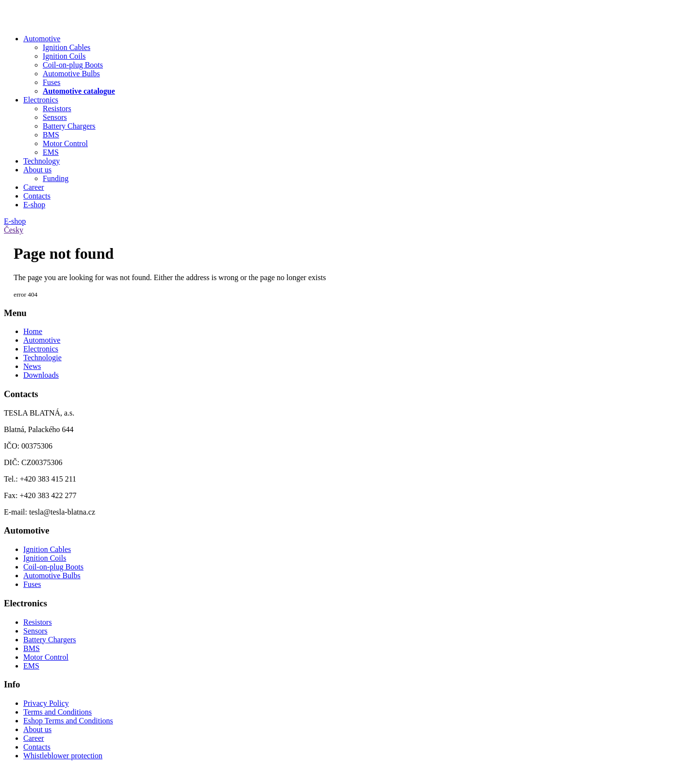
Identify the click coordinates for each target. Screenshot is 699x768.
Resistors (37, 622)
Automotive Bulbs (52, 575)
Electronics (40, 100)
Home (32, 331)
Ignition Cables (47, 549)
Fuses (32, 584)
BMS (31, 648)
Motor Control (45, 657)
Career (33, 187)
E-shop (34, 204)
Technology (41, 161)
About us (37, 170)
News (32, 366)
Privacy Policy (46, 703)
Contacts (36, 196)
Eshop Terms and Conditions (68, 721)
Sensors (35, 631)
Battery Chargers (49, 639)
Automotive (41, 38)
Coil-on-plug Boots (53, 567)
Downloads (41, 375)
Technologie (42, 357)
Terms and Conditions (57, 712)
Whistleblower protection (62, 755)
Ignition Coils (44, 558)
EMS (31, 666)
